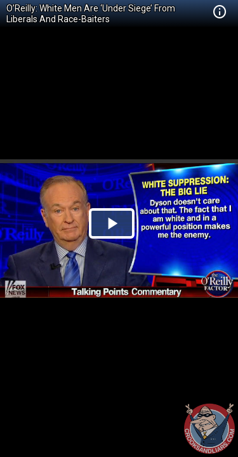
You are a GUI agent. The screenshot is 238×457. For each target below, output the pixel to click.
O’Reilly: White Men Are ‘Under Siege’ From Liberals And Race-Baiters (90, 13)
